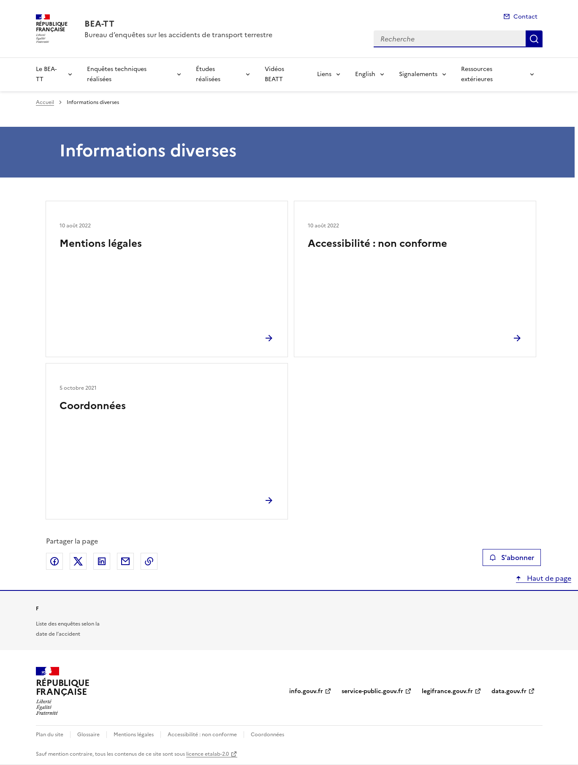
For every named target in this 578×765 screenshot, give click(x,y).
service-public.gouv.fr (372, 691)
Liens (324, 74)
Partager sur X (78, 561)
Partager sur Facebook (54, 561)
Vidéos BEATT (274, 74)
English (365, 74)
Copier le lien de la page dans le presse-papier (149, 561)
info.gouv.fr (306, 691)
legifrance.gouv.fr (447, 691)
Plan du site (49, 734)
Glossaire (88, 734)
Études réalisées (208, 74)
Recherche (534, 38)
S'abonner (511, 557)
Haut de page (548, 578)
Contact (525, 16)
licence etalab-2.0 (207, 754)
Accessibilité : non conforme (377, 243)
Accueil (45, 102)
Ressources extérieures (477, 74)
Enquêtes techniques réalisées (117, 74)
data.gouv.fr (508, 691)
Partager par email (125, 561)
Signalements (418, 74)
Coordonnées (93, 405)
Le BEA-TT (46, 74)
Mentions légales (101, 243)
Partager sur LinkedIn (101, 561)
